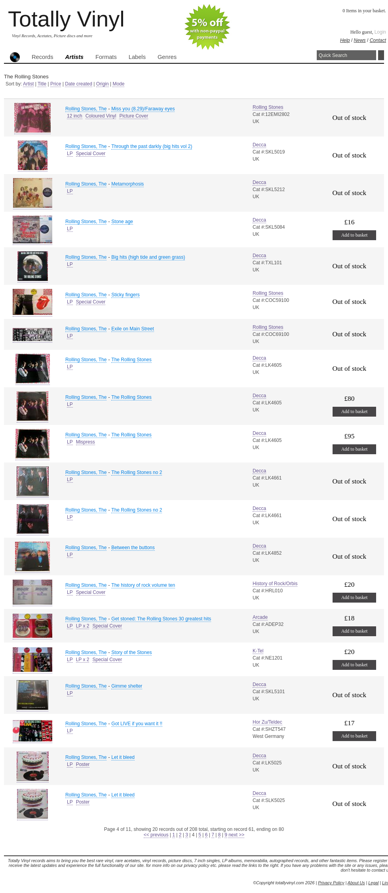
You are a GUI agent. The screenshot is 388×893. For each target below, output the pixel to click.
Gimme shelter (126, 686)
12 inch (74, 116)
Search (381, 55)
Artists (74, 57)
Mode (118, 84)
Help (345, 40)
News (360, 40)
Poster (83, 764)
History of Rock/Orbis (275, 583)
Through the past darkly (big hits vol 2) (151, 146)
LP (70, 153)
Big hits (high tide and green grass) (148, 257)
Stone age (122, 221)
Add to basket (354, 235)
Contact (378, 40)
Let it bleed (123, 757)
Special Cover (91, 153)
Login (380, 32)
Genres (167, 57)
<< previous (156, 835)
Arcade (260, 617)
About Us (356, 882)
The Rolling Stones (131, 359)
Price (55, 84)
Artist (28, 84)
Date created (78, 84)
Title (42, 84)
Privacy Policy (331, 882)
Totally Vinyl (66, 18)
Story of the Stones (131, 652)
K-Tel (258, 651)
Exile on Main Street (132, 329)
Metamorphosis (127, 184)
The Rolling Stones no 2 (136, 472)
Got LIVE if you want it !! (136, 723)
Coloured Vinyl (101, 116)
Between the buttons (132, 547)
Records (42, 57)
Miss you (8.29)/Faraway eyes (143, 109)
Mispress (85, 442)
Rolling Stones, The (86, 109)
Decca (259, 145)
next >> (236, 835)
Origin (102, 84)
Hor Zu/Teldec (267, 722)
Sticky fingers (125, 295)
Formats (106, 57)
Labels (137, 57)
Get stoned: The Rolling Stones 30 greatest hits (161, 619)
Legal (373, 882)
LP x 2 (82, 626)
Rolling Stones (268, 107)
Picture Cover (133, 116)
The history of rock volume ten (143, 585)
